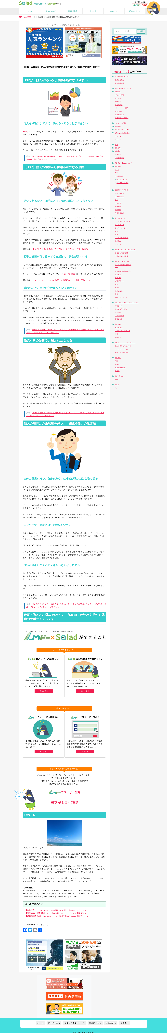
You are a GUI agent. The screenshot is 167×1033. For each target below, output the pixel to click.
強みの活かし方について (123, 346)
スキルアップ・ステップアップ (125, 343)
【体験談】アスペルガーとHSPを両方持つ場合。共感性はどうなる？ (56, 908)
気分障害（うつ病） (121, 118)
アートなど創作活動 (121, 238)
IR (115, 388)
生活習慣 (118, 210)
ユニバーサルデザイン (122, 221)
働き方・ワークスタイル (123, 261)
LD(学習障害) (119, 176)
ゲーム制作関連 (120, 368)
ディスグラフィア (122, 183)
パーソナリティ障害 (121, 108)
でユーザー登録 (64, 790)
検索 (141, 31)
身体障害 (118, 151)
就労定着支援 (119, 80)
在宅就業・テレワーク (122, 129)
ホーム (29, 11)
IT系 (116, 361)
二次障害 (118, 203)
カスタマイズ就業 (121, 123)
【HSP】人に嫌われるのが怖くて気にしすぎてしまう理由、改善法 (60, 249)
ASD (116, 173)
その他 (117, 371)
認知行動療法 (119, 193)
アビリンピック (120, 228)
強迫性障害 (118, 111)
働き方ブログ (50, 11)
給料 (116, 284)
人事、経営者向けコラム (123, 88)
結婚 (116, 231)
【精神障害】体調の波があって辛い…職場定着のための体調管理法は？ (57, 914)
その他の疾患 (119, 213)
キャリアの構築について (123, 265)
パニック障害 (119, 95)
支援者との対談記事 (121, 253)
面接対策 (118, 337)
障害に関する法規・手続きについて (126, 303)
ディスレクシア (121, 179)
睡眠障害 (118, 101)
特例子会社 (118, 291)
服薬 (116, 200)
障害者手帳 (118, 306)
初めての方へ (54, 1021)
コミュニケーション (121, 349)
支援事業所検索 (71, 11)
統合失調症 (118, 105)
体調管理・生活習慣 (121, 190)
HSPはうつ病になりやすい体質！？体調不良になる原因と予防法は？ (61, 280)
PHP (116, 379)
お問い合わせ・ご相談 (64, 800)
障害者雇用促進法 (121, 309)
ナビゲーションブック (122, 331)
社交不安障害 (119, 115)
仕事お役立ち (119, 376)
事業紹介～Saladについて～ (124, 163)
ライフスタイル (120, 218)
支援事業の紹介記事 (121, 256)
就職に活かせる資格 (121, 352)
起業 (116, 294)
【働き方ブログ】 (121, 71)
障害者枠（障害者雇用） (123, 271)
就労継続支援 (119, 83)
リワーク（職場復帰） (122, 133)
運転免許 (118, 241)
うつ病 (63, 274)
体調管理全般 (119, 197)
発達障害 (118, 166)
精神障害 (118, 92)
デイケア (118, 139)
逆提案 (117, 385)
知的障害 (118, 126)
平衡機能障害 (119, 158)
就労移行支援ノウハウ (122, 76)
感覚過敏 (118, 206)
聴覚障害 (118, 154)
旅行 (116, 234)
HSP (25, 131)
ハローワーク (119, 136)
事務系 (117, 364)
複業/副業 (118, 278)
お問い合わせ (135, 11)
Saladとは (114, 11)
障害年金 (118, 312)
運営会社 (124, 1021)
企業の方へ (111, 1021)
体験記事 (118, 148)
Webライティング (121, 297)
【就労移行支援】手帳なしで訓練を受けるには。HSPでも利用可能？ (56, 911)
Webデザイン (119, 281)
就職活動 (118, 324)
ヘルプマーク (119, 225)
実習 (116, 334)
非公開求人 (118, 327)
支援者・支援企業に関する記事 (125, 250)
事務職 (117, 287)
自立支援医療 (119, 316)
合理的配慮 (118, 319)
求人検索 (93, 11)
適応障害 (71, 274)
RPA (116, 268)
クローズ (118, 274)
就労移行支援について (74, 1021)
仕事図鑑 (118, 358)
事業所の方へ (95, 1021)
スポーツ (118, 244)
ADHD (117, 170)
